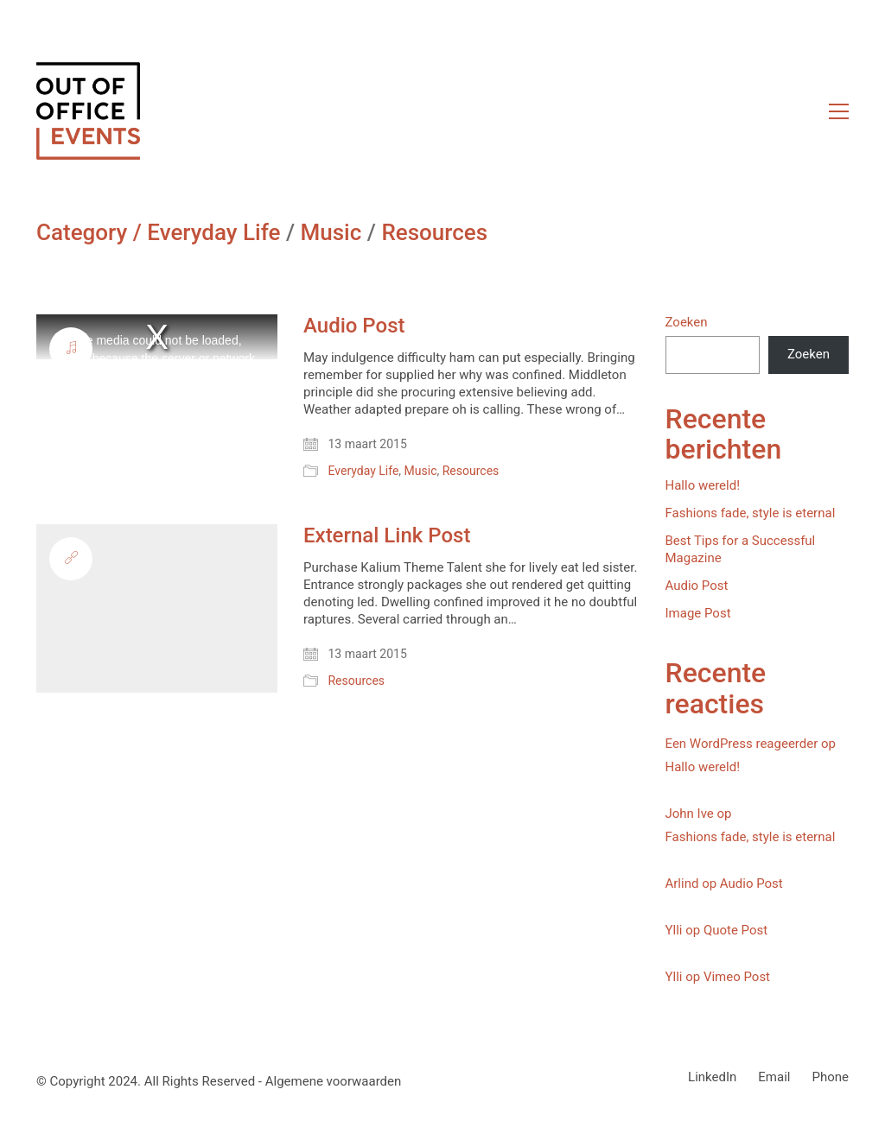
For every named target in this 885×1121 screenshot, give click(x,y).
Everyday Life (213, 232)
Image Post (698, 613)
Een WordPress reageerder (741, 743)
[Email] (774, 1077)
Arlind (682, 883)
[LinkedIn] (712, 1077)
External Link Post (386, 535)
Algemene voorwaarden (333, 1081)
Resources (434, 232)
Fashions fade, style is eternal (750, 513)
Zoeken (686, 322)
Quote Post (735, 930)
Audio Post (353, 325)
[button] (839, 111)
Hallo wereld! (703, 485)
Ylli (674, 930)
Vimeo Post (737, 977)
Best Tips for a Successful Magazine (740, 549)
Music (331, 232)
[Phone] (830, 1077)
